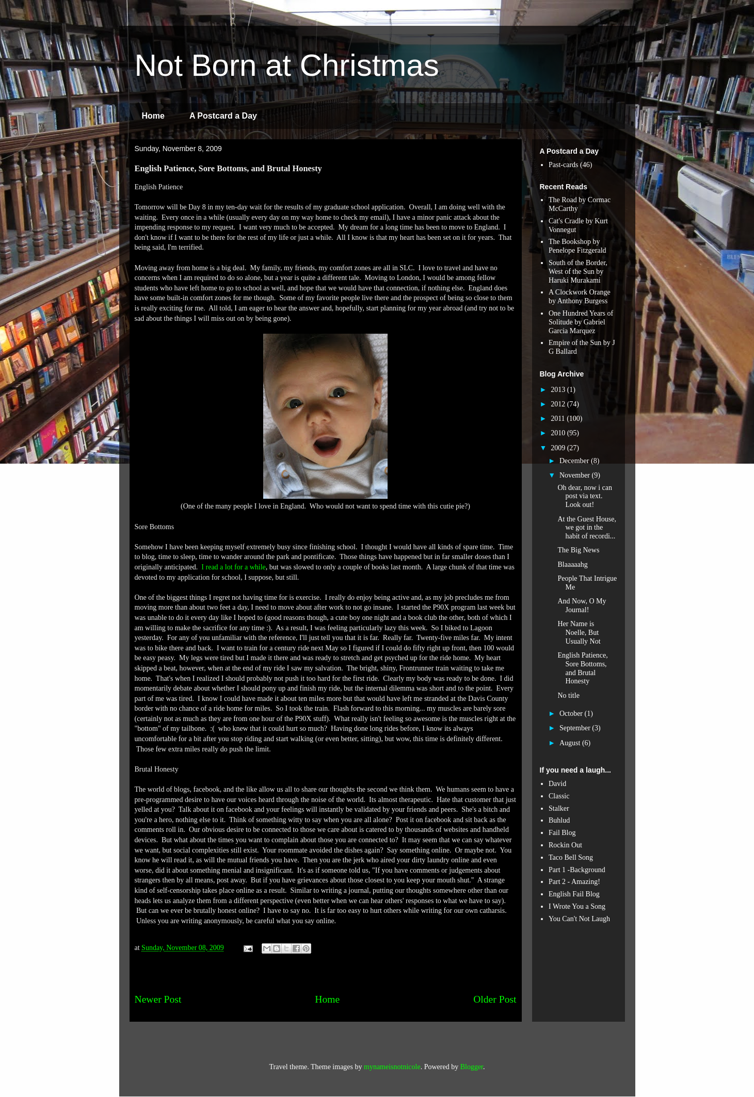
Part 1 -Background (577, 870)
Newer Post (158, 999)
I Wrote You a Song (577, 906)
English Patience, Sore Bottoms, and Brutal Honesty (582, 668)
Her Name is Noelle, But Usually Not (578, 632)
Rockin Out (565, 845)
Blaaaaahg (572, 564)
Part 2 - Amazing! (574, 882)
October (572, 713)
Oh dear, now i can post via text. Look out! (584, 496)
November (575, 475)
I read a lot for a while (233, 567)
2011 (559, 418)
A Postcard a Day (223, 115)
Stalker (559, 808)
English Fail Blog (574, 894)
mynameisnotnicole (392, 1067)
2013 (559, 390)
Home (153, 115)
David (557, 784)
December (575, 461)
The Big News (578, 550)
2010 (559, 433)
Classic (559, 796)
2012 (559, 404)
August (570, 743)
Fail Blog (562, 833)
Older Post (494, 999)
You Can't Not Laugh (579, 919)
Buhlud (559, 820)
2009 (559, 448)
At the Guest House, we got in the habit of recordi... (586, 528)
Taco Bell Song (571, 857)
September (575, 728)
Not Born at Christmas (287, 65)
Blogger (471, 1067)
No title (568, 695)
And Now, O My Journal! (581, 605)
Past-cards (564, 165)
